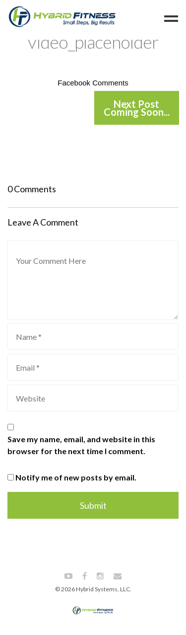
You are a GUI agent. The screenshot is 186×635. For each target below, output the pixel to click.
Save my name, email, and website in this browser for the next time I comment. (81, 445)
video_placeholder (93, 42)
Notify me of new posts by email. (75, 477)
